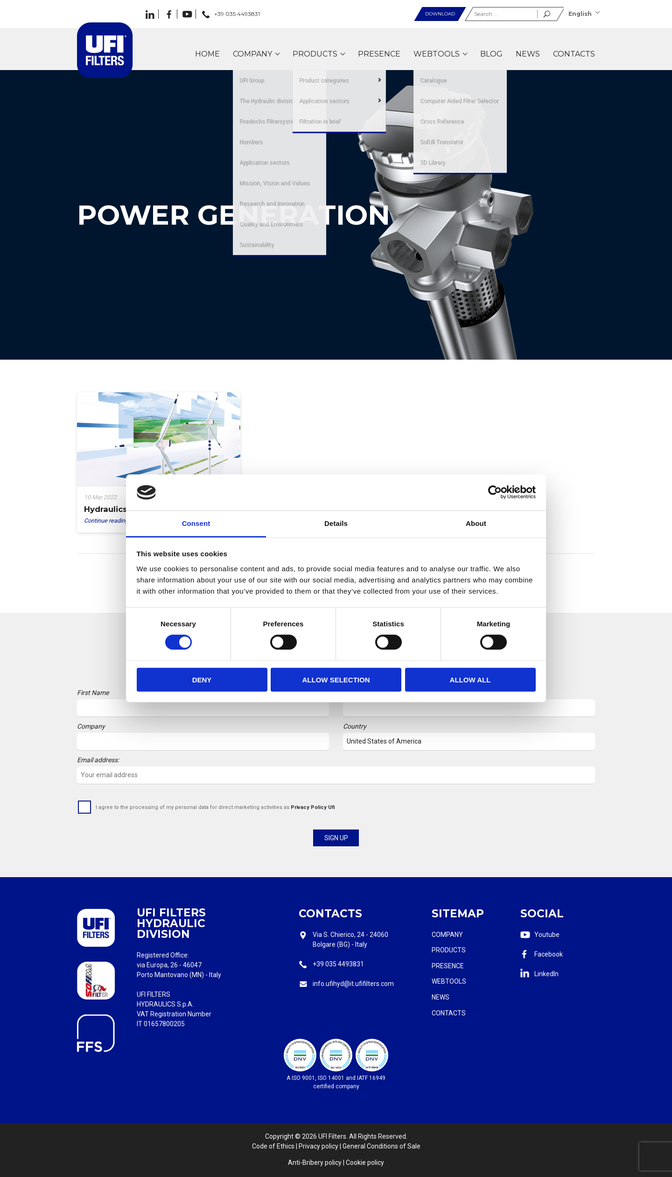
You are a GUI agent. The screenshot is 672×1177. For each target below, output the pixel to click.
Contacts (449, 1013)
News (440, 997)
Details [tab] (336, 523)
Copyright (279, 1136)
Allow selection (336, 679)
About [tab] (476, 523)
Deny (202, 679)
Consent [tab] (196, 523)
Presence (448, 966)
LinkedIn (546, 974)
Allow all (470, 679)
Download (440, 14)
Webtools (449, 981)
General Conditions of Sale (381, 1146)
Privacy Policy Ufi (313, 807)
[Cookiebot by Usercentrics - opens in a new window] (495, 492)
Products (449, 950)
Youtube (547, 934)
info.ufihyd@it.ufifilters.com (353, 983)
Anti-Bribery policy (315, 1162)
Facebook (548, 954)
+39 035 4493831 (338, 964)
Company (447, 934)
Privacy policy (318, 1146)
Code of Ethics (273, 1146)
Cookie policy (365, 1162)
